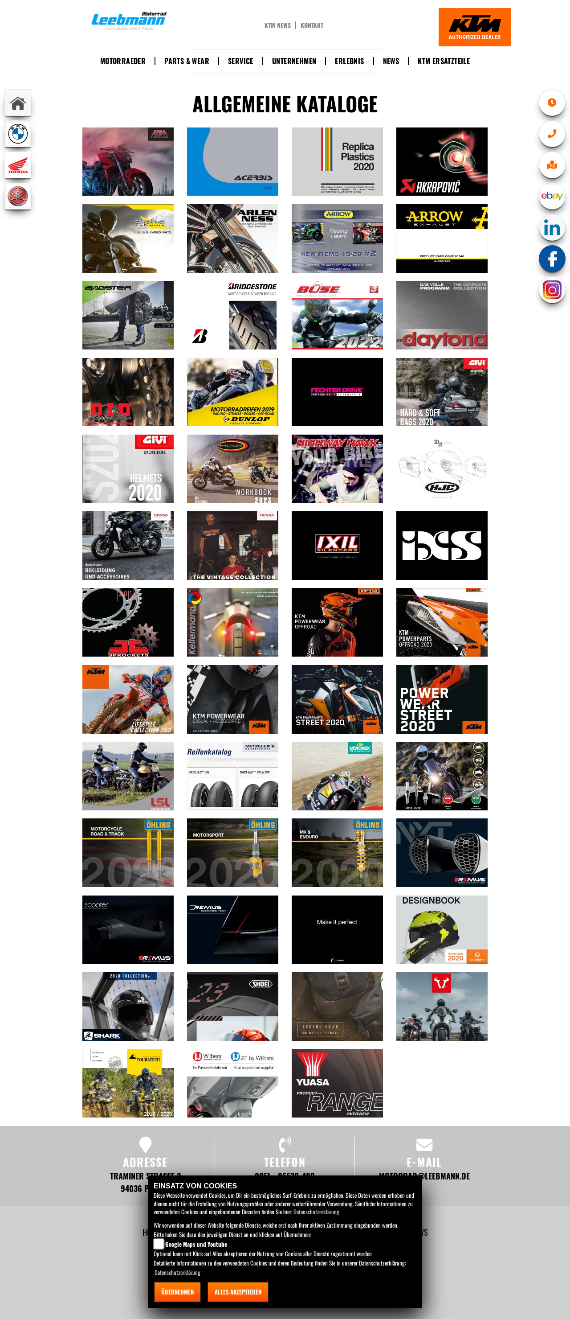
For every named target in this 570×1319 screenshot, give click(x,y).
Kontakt (312, 25)
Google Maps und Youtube (196, 1244)
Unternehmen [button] (294, 61)
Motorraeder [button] (123, 61)
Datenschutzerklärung (316, 1211)
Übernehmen (177, 1291)
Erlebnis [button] (349, 61)
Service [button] (240, 61)
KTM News (278, 25)
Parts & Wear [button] (186, 61)
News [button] (391, 61)
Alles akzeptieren (238, 1291)
